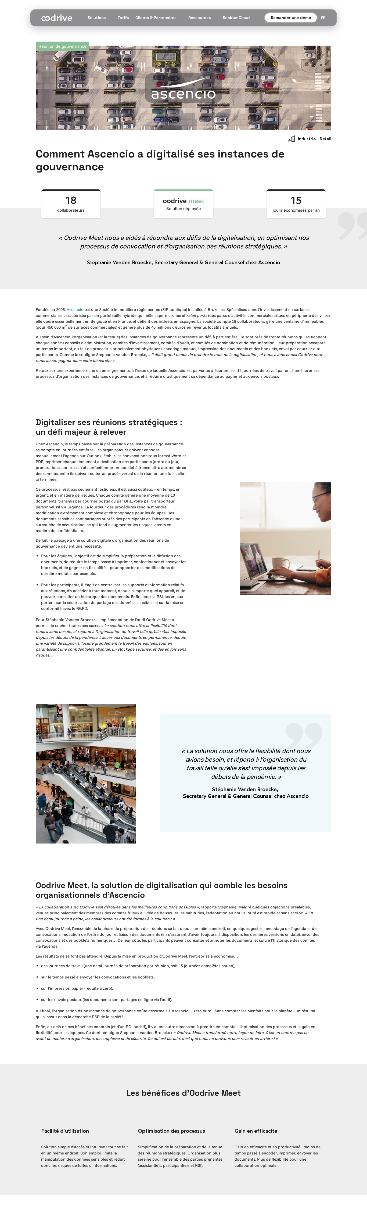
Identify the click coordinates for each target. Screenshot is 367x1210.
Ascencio (75, 309)
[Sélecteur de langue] (323, 18)
